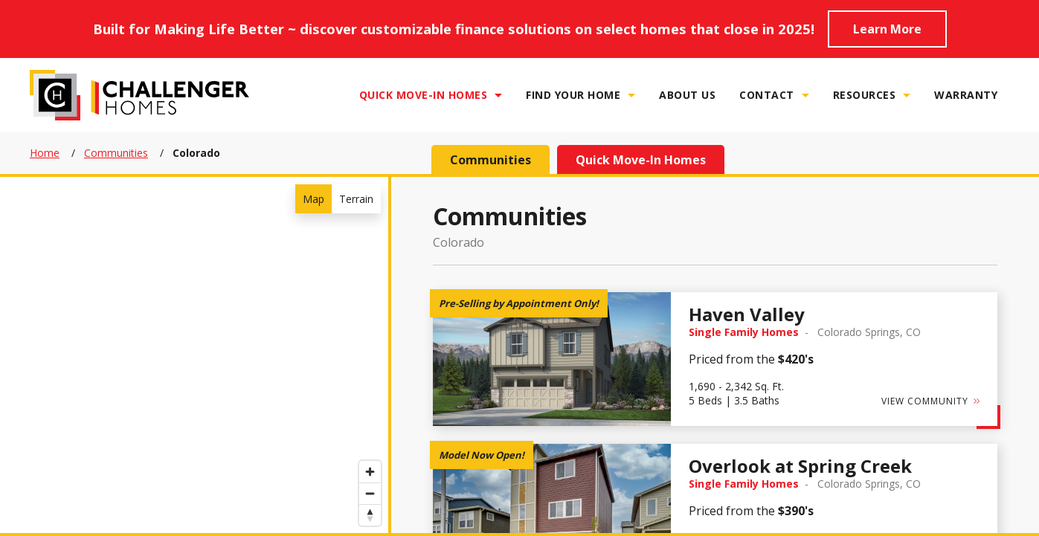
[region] (194, 355)
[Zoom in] (370, 471)
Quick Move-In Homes (423, 95)
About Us (687, 95)
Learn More (887, 29)
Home (44, 153)
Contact (766, 95)
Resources (864, 95)
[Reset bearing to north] (370, 515)
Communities (116, 153)
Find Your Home (573, 95)
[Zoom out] (370, 493)
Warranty (965, 95)
